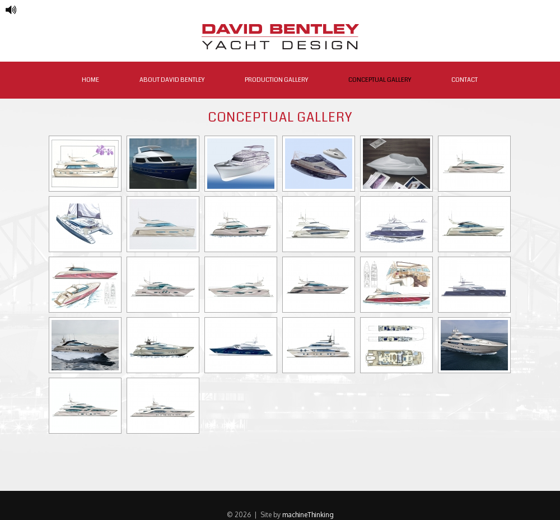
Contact (464, 80)
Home (90, 80)
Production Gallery (276, 80)
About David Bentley (171, 80)
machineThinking (308, 514)
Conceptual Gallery (379, 80)
